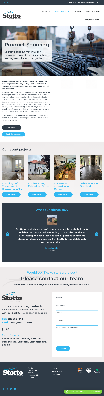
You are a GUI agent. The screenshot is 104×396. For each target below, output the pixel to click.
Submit (63, 348)
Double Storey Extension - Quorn (39, 185)
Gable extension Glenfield (89, 185)
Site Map (25, 392)
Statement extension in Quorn (61, 186)
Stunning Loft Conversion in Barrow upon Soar (13, 186)
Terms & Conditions (16, 392)
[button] (83, 392)
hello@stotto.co (19, 322)
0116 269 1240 (15, 319)
